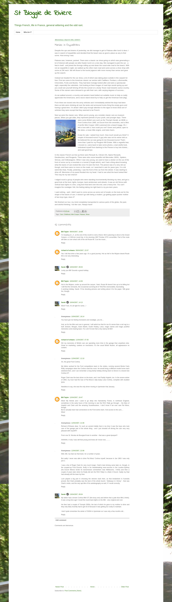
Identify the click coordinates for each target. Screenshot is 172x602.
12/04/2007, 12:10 (77, 358)
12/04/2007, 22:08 (77, 451)
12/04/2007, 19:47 (76, 397)
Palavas (82, 214)
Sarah (63, 267)
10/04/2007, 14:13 (76, 302)
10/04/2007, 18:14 (77, 316)
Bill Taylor (65, 232)
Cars (61, 214)
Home (18, 32)
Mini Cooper (75, 214)
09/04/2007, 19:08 (76, 232)
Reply (63, 243)
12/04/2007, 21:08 (77, 423)
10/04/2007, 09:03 (76, 267)
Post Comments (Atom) (72, 591)
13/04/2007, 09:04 (76, 494)
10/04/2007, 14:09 (76, 281)
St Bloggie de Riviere (43, 13)
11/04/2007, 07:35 (82, 340)
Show (87, 214)
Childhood (67, 214)
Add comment (60, 520)
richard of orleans (68, 250)
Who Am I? (28, 32)
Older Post (125, 587)
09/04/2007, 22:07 (82, 250)
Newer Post (59, 587)
